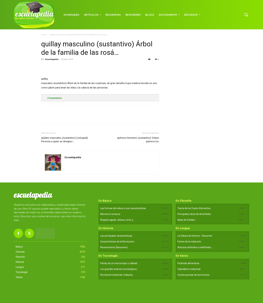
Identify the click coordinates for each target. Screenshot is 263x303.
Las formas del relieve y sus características (123, 208)
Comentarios (55, 98)
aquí (16, 220)
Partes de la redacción (189, 241)
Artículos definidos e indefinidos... (195, 247)
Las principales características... (117, 235)
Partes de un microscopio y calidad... (119, 263)
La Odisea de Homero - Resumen (194, 235)
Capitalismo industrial (188, 269)
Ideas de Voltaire (186, 219)
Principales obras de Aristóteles (194, 214)
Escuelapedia (52, 59)
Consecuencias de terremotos (193, 274)
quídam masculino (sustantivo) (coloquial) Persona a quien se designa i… (64, 139)
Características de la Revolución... (118, 241)
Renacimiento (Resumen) (114, 247)
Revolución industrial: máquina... (117, 274)
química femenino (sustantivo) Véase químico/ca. (138, 139)
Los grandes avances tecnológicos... (119, 269)
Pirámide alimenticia (188, 263)
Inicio (43, 34)
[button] (246, 14)
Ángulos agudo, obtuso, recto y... (117, 219)
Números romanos (110, 214)
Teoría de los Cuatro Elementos (194, 208)
